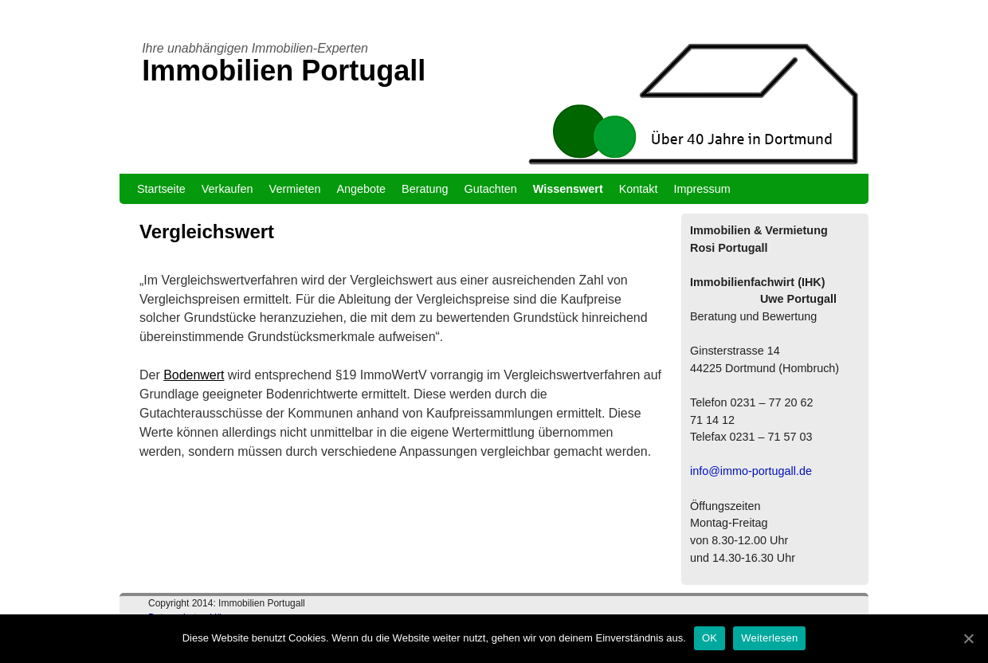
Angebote (361, 188)
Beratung (425, 188)
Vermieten (295, 188)
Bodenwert (193, 375)
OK (709, 638)
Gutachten (490, 188)
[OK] (968, 638)
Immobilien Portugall (283, 70)
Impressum (702, 188)
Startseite (161, 188)
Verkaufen (227, 188)
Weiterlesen (769, 638)
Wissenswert (568, 188)
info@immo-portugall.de (751, 471)
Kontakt (638, 188)
